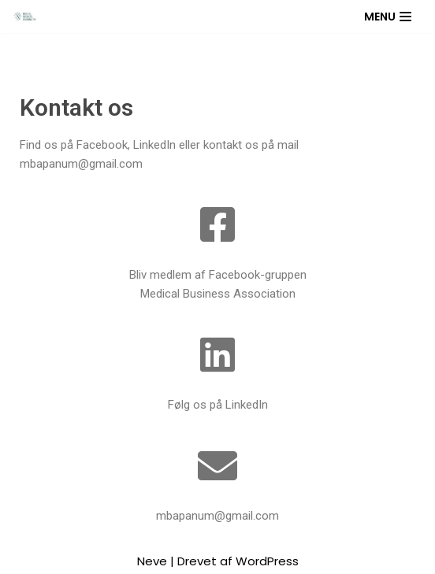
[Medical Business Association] (24, 16)
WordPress (267, 561)
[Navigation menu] (387, 16)
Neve (152, 561)
